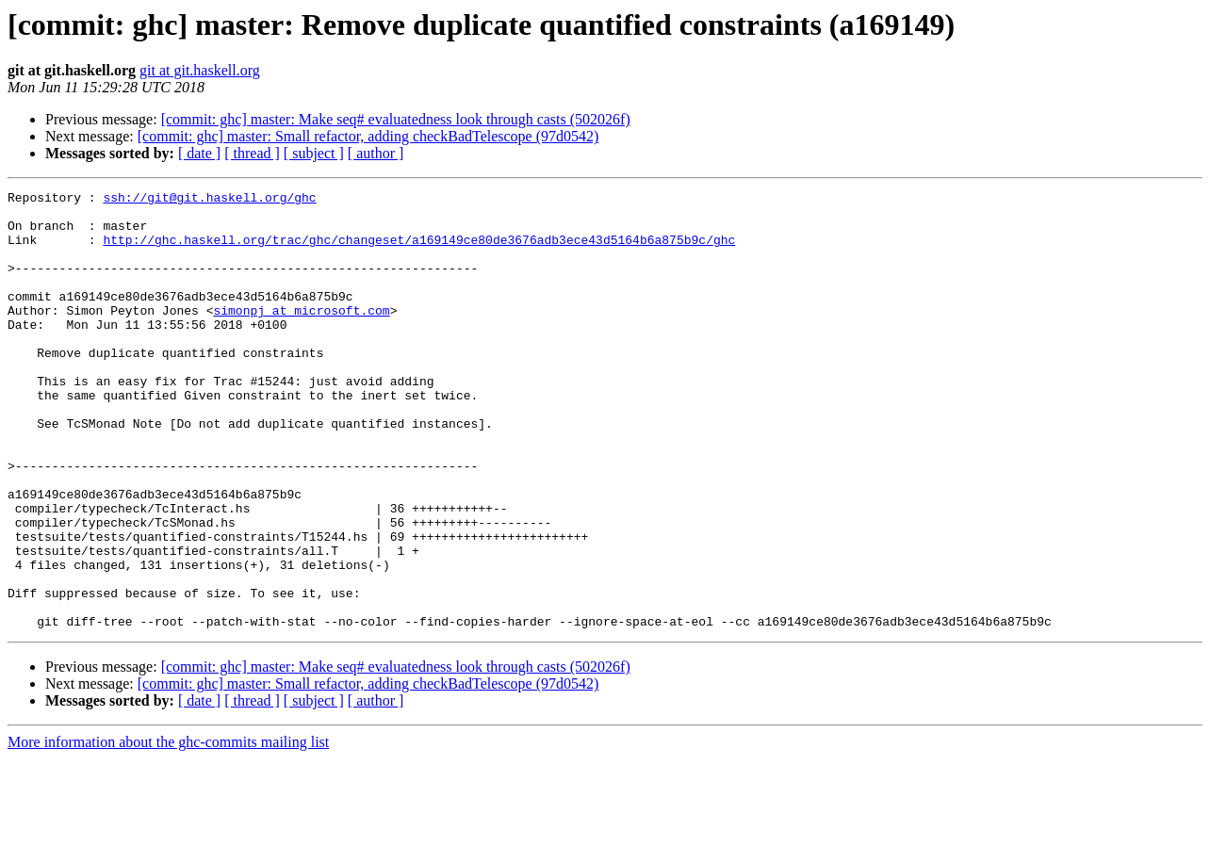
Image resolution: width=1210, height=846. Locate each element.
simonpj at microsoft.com (301, 335)
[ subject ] (314, 153)
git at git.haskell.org (199, 70)
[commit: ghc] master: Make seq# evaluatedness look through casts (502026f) (395, 119)
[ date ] (199, 153)
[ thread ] (252, 153)
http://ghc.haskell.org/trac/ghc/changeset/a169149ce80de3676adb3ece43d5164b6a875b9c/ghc (419, 250)
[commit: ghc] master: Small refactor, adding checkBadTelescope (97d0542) (368, 136)
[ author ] (376, 153)
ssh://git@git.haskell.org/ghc (209, 199)
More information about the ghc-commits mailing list (168, 830)
